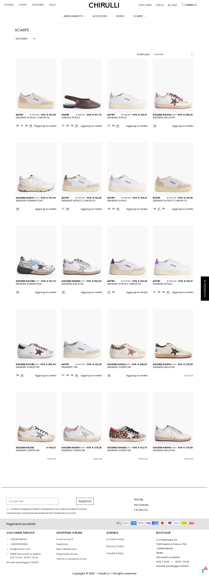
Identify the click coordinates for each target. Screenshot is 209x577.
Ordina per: (143, 54)
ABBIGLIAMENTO (74, 16)
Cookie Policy (115, 553)
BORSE (121, 16)
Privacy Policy (115, 546)
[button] (160, 5)
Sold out (188, 375)
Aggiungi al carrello (45, 126)
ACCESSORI (101, 16)
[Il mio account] (172, 5)
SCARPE (139, 16)
